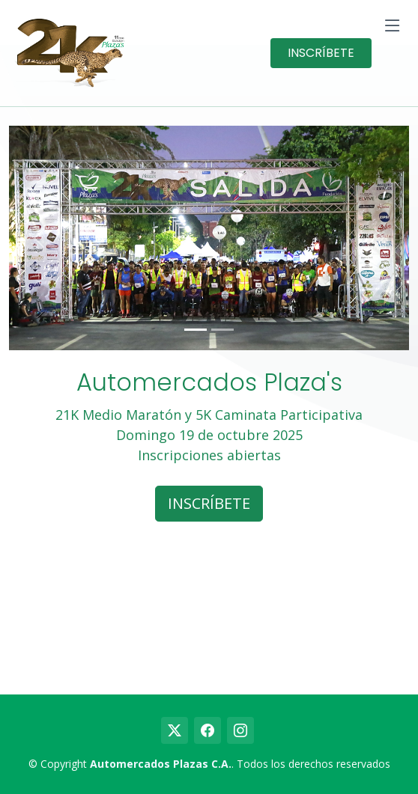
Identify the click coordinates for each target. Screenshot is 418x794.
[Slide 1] (195, 329)
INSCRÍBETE (321, 52)
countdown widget (209, 609)
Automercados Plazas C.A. (160, 764)
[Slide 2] (222, 329)
